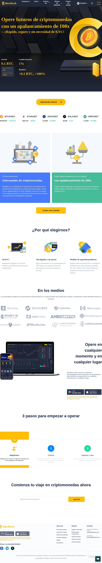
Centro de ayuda (76, 542)
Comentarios (59, 542)
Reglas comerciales (77, 529)
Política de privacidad (62, 535)
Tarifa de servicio (76, 539)
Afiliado (58, 540)
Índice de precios (76, 536)
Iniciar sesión (99, 3)
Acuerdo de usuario (61, 532)
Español (83, 3)
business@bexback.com (93, 537)
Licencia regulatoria (61, 537)
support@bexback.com (93, 532)
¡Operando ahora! (48, 102)
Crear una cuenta (51, 210)
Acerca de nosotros (61, 529)
